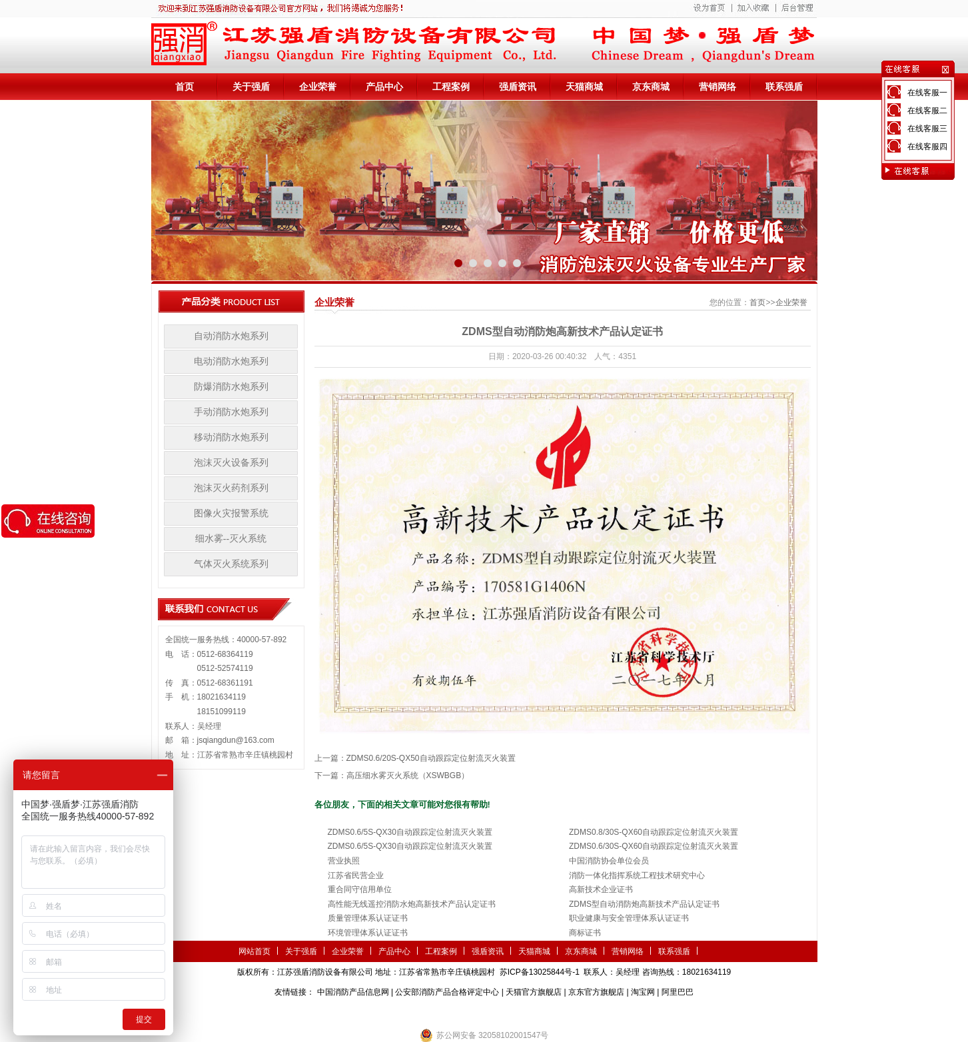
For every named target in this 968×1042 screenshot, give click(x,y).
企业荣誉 (317, 86)
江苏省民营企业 (356, 875)
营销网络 (717, 86)
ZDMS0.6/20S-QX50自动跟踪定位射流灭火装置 (431, 758)
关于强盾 (251, 86)
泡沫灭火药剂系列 (231, 488)
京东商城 (651, 86)
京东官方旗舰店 (596, 992)
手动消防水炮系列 (231, 412)
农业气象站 (440, 1012)
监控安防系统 (568, 1012)
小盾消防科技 (620, 1012)
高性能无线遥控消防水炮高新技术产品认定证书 (412, 904)
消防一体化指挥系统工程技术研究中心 (637, 875)
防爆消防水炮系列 (231, 387)
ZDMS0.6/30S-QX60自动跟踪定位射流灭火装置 (653, 846)
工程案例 (451, 86)
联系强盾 (784, 86)
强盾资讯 (517, 86)
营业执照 (344, 860)
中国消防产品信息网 (353, 992)
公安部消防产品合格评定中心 (447, 992)
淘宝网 (643, 992)
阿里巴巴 (678, 992)
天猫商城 (584, 86)
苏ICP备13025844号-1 (540, 972)
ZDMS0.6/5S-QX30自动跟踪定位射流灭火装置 (410, 832)
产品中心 (384, 86)
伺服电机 (524, 1012)
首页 (184, 86)
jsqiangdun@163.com (235, 740)
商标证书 (585, 932)
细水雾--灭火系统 (230, 539)
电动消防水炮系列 (231, 361)
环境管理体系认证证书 (368, 932)
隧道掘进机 (484, 1012)
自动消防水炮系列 (231, 336)
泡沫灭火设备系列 (231, 463)
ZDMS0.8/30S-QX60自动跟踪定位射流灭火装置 (653, 832)
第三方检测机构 (387, 1012)
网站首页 (254, 951)
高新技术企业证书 (601, 889)
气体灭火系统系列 (231, 564)
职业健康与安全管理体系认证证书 (629, 918)
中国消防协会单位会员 (609, 860)
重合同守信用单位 (360, 889)
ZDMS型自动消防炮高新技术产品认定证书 (644, 904)
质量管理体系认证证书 (368, 918)
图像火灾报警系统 (231, 513)
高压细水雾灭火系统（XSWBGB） (408, 775)
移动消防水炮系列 (231, 437)
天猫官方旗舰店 (534, 992)
